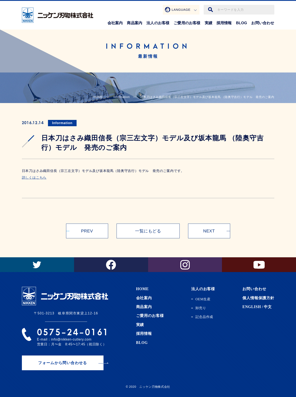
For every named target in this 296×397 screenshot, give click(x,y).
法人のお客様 (157, 23)
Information (62, 123)
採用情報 (224, 23)
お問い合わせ (262, 23)
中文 (268, 307)
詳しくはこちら (34, 177)
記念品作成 (204, 317)
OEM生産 (203, 299)
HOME (98, 97)
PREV (87, 231)
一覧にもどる (148, 231)
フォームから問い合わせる (62, 363)
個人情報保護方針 (258, 298)
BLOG (241, 23)
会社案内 (115, 23)
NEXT (209, 231)
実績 (208, 23)
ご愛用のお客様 (187, 23)
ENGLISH (251, 307)
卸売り (200, 308)
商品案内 (134, 23)
